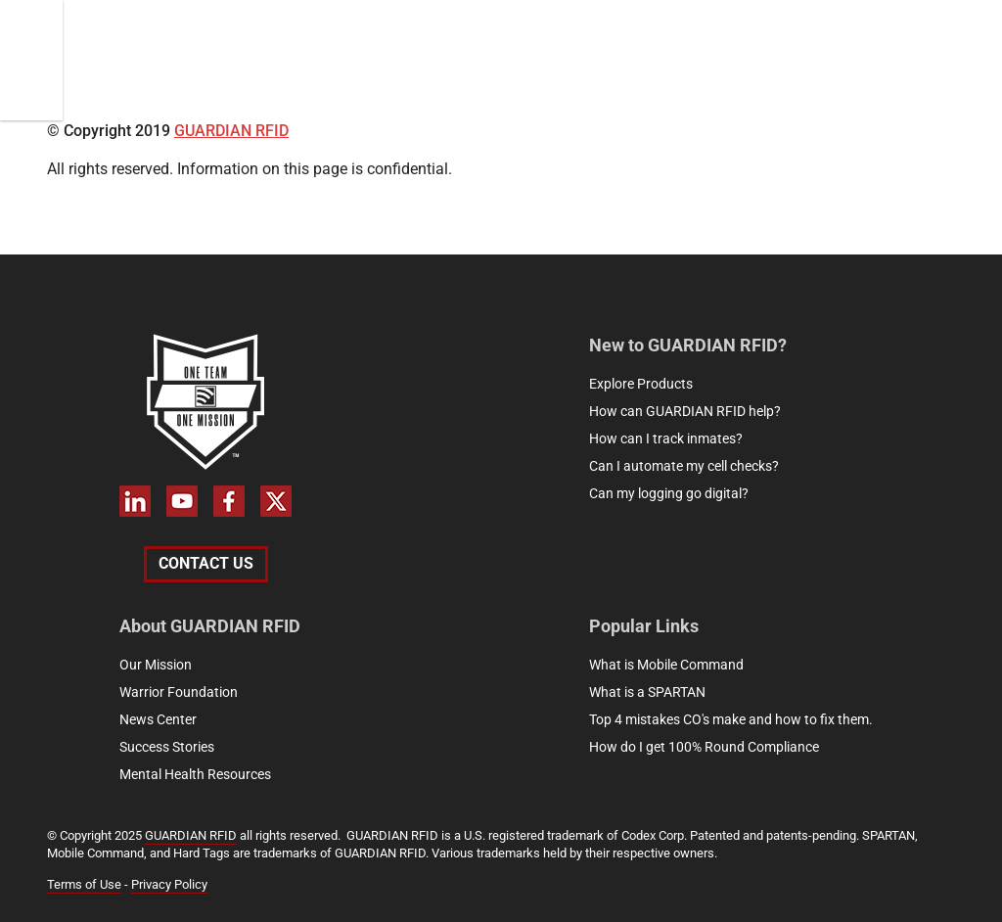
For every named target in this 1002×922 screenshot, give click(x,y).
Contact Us (206, 563)
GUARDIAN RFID (231, 130)
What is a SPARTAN (647, 692)
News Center (158, 719)
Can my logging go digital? (669, 493)
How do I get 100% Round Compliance (704, 747)
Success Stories (166, 747)
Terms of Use (84, 884)
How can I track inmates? (666, 438)
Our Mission (155, 664)
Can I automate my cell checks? (684, 466)
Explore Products (641, 384)
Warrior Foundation (178, 692)
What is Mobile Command (666, 664)
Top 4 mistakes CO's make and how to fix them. (731, 719)
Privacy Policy (169, 884)
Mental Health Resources (195, 774)
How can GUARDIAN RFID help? (685, 411)
